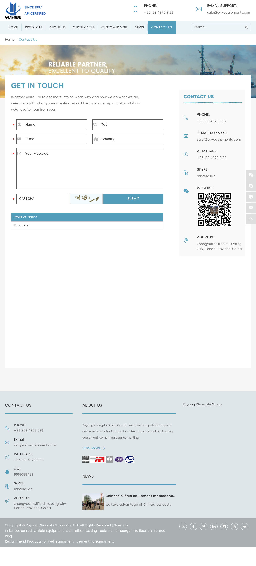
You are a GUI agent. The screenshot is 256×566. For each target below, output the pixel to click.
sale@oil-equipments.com (229, 12)
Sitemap (121, 525)
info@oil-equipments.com (35, 445)
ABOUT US (92, 405)
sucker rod (23, 530)
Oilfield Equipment (49, 530)
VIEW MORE (93, 448)
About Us (57, 27)
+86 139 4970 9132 (158, 12)
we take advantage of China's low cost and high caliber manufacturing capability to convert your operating (137, 504)
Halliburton (143, 530)
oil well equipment (59, 541)
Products (33, 27)
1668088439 (23, 475)
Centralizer (75, 530)
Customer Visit (114, 27)
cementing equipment (95, 541)
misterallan (206, 176)
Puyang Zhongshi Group (202, 404)
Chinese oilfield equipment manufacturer (141, 496)
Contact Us (161, 27)
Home (13, 27)
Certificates (83, 27)
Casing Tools (96, 530)
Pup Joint (21, 225)
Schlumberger (120, 530)
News (139, 27)
